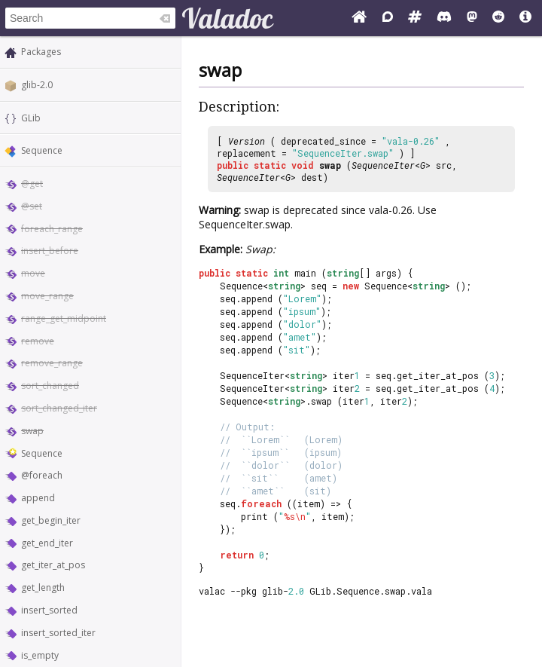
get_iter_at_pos (53, 564)
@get (32, 183)
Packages (41, 51)
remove (37, 341)
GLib (31, 118)
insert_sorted (49, 610)
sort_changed (50, 385)
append (38, 497)
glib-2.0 (37, 84)
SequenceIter (383, 165)
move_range (47, 295)
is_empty (40, 655)
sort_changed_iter (59, 408)
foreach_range (52, 228)
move (33, 273)
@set (31, 206)
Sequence (41, 150)
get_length (43, 587)
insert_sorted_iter (58, 632)
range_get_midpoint (63, 318)
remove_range (52, 362)
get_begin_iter (51, 520)
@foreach (41, 475)
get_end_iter (47, 543)
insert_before (49, 250)
